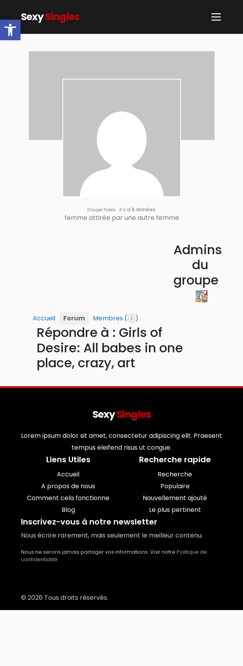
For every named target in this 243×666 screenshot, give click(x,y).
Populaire (175, 486)
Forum (74, 318)
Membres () (115, 318)
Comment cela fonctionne (68, 497)
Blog (68, 509)
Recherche (175, 474)
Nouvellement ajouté (175, 497)
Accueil (44, 318)
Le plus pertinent (175, 509)
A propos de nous (68, 486)
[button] (10, 30)
